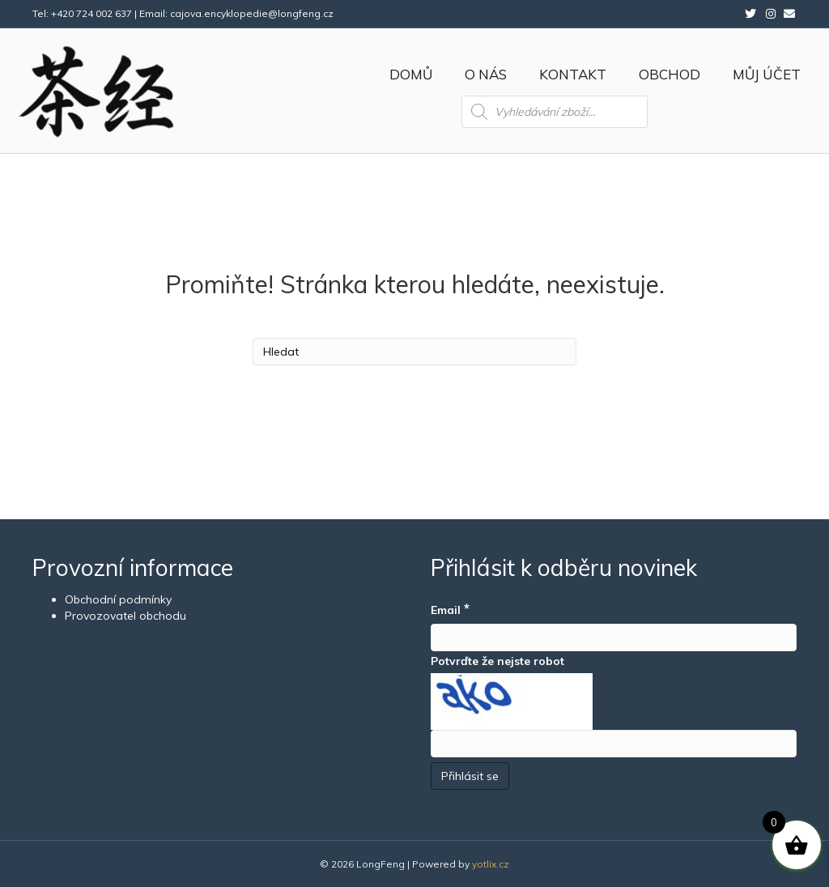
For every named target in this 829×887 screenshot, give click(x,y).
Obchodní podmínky (118, 599)
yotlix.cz (490, 864)
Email (450, 608)
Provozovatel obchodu (125, 615)
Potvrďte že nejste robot (497, 661)
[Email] (614, 637)
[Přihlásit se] (470, 776)
